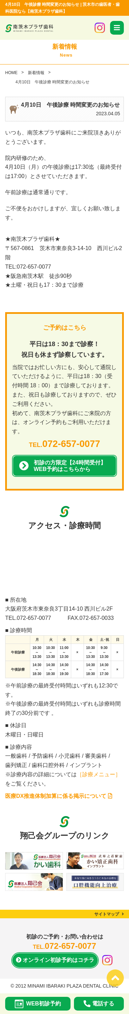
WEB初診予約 (38, 1004)
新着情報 (36, 72)
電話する (99, 1003)
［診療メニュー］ (99, 774)
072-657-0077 (34, 618)
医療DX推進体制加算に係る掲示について (58, 796)
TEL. (64, 444)
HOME (11, 72)
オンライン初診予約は (55, 960)
